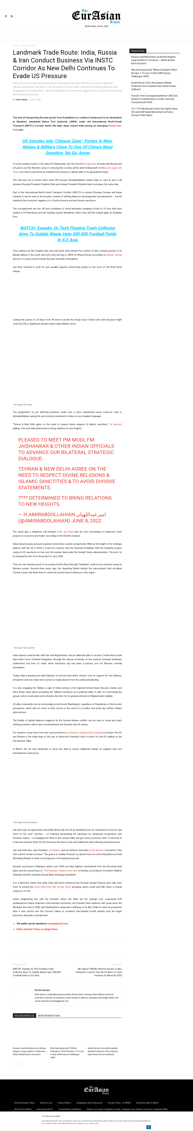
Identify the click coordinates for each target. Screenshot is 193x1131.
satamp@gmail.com (57, 923)
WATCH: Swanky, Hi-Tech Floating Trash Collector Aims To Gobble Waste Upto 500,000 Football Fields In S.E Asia (67, 234)
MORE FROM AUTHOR (49, 1015)
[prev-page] (15, 1064)
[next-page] (20, 1064)
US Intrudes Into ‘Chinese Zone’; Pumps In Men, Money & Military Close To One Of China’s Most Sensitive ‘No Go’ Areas (67, 147)
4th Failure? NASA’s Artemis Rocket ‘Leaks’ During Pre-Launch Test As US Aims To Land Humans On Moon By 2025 (99, 972)
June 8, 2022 (86, 521)
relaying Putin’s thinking (91, 732)
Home (15, 45)
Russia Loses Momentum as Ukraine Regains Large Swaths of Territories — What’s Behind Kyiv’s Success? (30, 1051)
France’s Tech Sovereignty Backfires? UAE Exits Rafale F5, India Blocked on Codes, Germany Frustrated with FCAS (154, 99)
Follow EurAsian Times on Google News (37, 929)
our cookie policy (92, 1123)
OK (148, 1127)
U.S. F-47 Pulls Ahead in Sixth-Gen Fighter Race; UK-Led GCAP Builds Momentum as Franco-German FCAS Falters (154, 112)
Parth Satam (21, 99)
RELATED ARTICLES (24, 1015)
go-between (71, 732)
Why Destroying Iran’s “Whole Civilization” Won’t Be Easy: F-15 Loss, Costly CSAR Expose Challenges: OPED (154, 73)
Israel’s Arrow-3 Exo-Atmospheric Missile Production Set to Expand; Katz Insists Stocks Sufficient (103, 1051)
